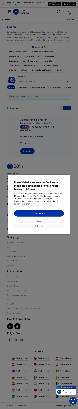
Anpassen (39, 221)
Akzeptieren (39, 213)
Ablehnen (39, 226)
